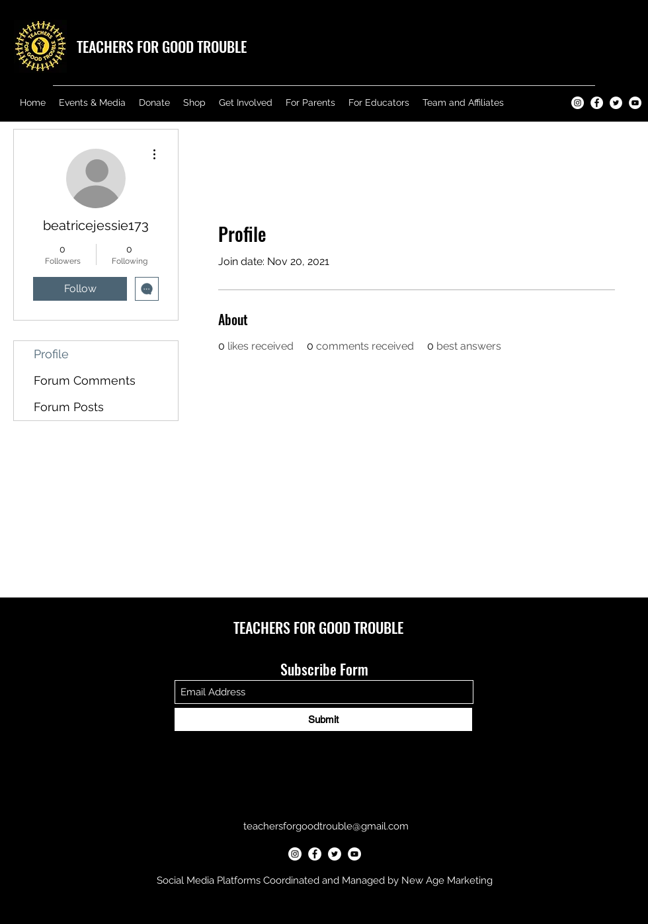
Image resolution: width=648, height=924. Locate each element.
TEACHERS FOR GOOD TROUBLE (162, 46)
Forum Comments (85, 380)
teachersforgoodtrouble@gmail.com (326, 826)
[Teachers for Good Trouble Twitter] (616, 102)
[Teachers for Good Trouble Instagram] (577, 102)
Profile (51, 354)
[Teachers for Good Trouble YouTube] (635, 102)
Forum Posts (69, 407)
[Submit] (323, 719)
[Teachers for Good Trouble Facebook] (596, 102)
